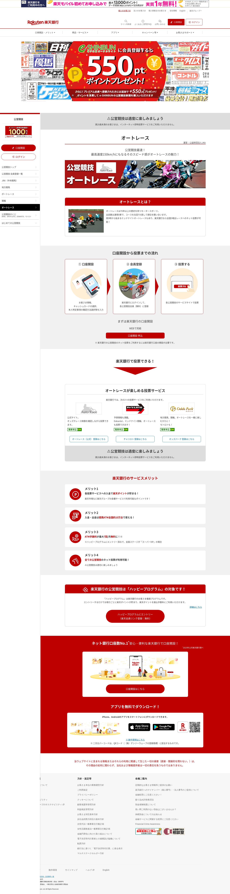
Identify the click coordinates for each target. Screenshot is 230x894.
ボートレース (19, 193)
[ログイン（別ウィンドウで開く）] (194, 22)
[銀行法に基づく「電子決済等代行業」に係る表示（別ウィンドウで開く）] (100, 848)
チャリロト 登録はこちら (135, 438)
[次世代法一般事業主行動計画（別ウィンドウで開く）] (91, 824)
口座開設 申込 (135, 335)
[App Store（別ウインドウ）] (140, 726)
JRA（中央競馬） (19, 180)
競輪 (19, 200)
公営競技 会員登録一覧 (19, 173)
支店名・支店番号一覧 (46, 876)
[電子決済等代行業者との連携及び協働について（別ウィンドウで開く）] (99, 838)
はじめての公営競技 (19, 222)
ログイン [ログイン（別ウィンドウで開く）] (18, 156)
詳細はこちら (196, 606)
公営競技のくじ (19, 215)
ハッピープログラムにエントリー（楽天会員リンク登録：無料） (135, 616)
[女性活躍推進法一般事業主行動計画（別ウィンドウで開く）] (94, 829)
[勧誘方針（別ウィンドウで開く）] (81, 843)
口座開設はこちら (135, 689)
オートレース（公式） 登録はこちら (88, 438)
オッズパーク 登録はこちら (181, 438)
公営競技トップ (19, 167)
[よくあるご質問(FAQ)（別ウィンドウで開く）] (143, 22)
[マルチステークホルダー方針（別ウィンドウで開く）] (91, 853)
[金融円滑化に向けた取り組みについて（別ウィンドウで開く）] (95, 834)
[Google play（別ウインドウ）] (165, 726)
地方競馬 (19, 187)
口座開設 (18, 148)
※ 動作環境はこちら (135, 739)
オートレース (19, 207)
